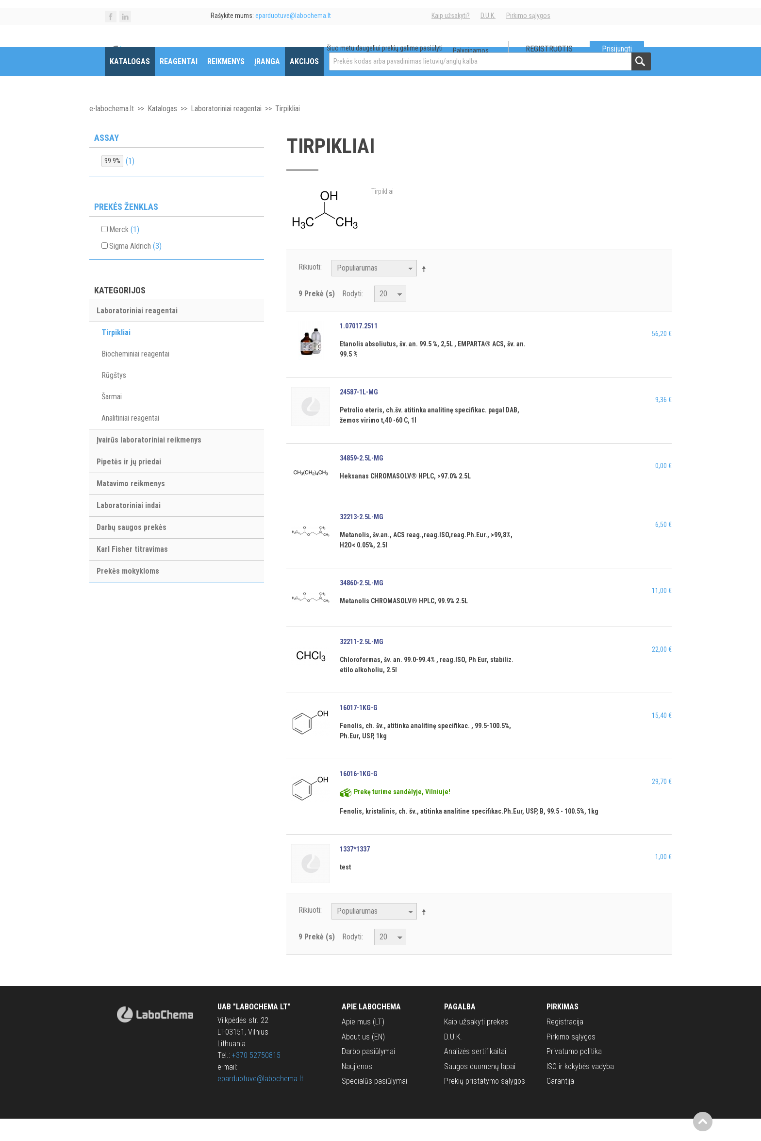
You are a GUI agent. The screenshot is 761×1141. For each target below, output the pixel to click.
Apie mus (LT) (363, 1044)
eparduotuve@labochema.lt (260, 1101)
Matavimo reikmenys (131, 506)
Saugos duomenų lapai (479, 1088)
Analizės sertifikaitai (475, 1073)
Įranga (267, 83)
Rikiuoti (309, 288)
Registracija (564, 1044)
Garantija (560, 1102)
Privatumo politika (574, 1073)
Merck (124, 251)
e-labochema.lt (111, 130)
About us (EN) (363, 1058)
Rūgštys (113, 397)
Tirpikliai (116, 354)
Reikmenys (226, 83)
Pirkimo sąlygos (528, 15)
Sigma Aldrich (135, 267)
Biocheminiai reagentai (135, 376)
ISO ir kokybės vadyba (580, 1088)
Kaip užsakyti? (450, 15)
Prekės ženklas (126, 228)
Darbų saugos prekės (131, 549)
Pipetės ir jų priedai (129, 484)
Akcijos (304, 83)
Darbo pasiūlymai (368, 1073)
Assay (106, 159)
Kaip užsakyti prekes (476, 1044)
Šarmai (111, 419)
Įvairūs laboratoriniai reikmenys (149, 462)
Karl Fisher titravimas (132, 571)
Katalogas (130, 83)
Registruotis (549, 48)
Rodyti (352, 315)
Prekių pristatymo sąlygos (484, 1102)
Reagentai (179, 83)
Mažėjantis (425, 290)
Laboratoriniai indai (129, 527)
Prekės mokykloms (128, 593)
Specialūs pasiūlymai (374, 1102)
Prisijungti (617, 48)
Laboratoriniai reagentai (226, 130)
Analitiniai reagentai (130, 440)
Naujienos (357, 1088)
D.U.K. (488, 15)
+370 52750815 (256, 1077)
